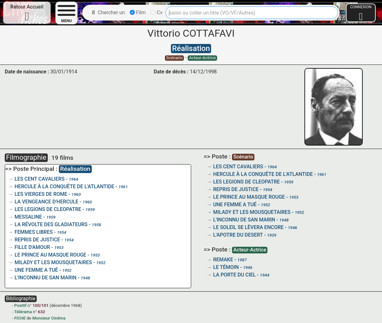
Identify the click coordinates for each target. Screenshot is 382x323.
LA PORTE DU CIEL (234, 275)
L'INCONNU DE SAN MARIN (46, 278)
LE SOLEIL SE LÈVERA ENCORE (248, 227)
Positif (20, 305)
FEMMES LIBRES (34, 232)
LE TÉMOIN (226, 267)
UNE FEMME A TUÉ (36, 270)
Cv (156, 12)
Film (138, 12)
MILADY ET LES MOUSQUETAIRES (53, 262)
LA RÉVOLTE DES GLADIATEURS (51, 224)
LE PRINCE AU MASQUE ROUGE (50, 255)
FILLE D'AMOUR (32, 247)
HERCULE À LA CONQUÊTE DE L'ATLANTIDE (64, 186)
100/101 (41, 305)
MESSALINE (28, 217)
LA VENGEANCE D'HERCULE (46, 202)
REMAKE (223, 260)
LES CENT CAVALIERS (40, 179)
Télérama (23, 311)
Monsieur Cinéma (49, 318)
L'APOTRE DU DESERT (238, 235)
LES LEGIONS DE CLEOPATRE (48, 209)
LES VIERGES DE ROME (41, 194)
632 (41, 311)
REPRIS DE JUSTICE (37, 240)
